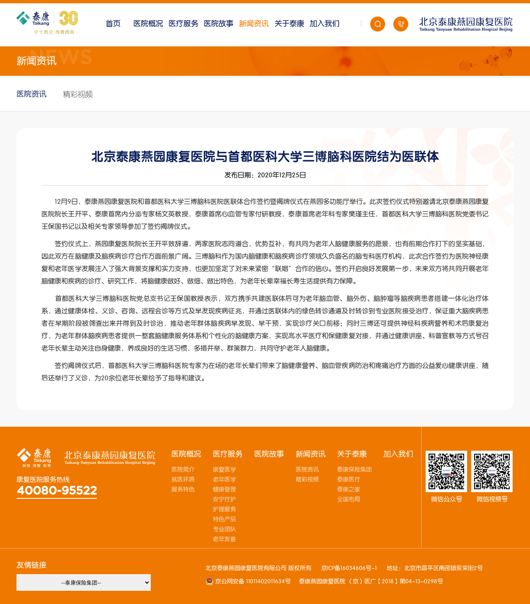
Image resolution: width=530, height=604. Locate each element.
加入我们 (325, 23)
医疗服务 (183, 23)
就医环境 (183, 479)
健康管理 (224, 489)
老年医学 (224, 479)
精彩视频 (78, 94)
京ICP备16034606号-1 (349, 568)
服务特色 (183, 489)
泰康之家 (348, 489)
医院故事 (219, 23)
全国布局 (348, 499)
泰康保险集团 (354, 469)
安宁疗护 (224, 499)
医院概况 (148, 23)
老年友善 (224, 539)
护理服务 (224, 509)
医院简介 (183, 469)
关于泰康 (289, 23)
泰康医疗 (348, 479)
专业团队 (224, 529)
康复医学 (224, 469)
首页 (113, 23)
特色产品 (224, 519)
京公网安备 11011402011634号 (252, 581)
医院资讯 (31, 94)
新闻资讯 (254, 23)
